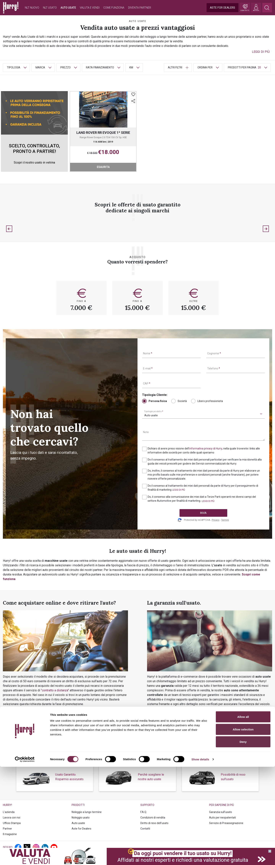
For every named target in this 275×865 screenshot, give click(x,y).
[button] (260, 51)
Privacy (215, 520)
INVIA (203, 512)
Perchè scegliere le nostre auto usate (151, 777)
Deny (243, 840)
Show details (200, 857)
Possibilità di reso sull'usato (233, 777)
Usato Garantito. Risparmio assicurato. (69, 777)
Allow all (243, 815)
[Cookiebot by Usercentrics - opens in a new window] (24, 857)
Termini (225, 520)
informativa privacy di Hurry (205, 448)
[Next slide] (266, 228)
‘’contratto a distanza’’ (55, 690)
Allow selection (243, 827)
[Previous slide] (9, 228)
